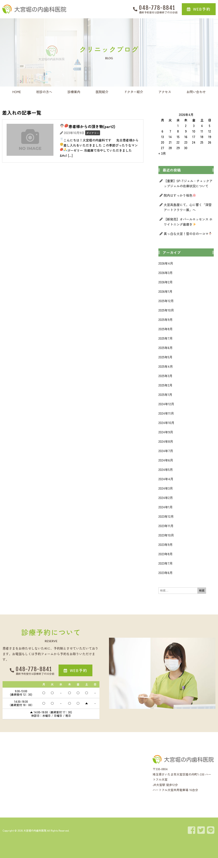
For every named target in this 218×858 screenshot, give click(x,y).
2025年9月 (165, 319)
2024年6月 (165, 460)
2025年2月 (165, 385)
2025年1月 (165, 394)
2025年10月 (166, 310)
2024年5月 (165, 469)
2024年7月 (165, 450)
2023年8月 (165, 554)
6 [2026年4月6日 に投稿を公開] (162, 131)
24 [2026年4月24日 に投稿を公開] (193, 142)
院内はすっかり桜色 (180, 195)
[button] (199, 9)
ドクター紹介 (133, 91)
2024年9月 (165, 432)
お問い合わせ (196, 91)
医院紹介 (102, 91)
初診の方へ (44, 91)
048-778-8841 (157, 7)
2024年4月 (165, 479)
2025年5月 (165, 357)
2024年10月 (166, 422)
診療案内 (73, 91)
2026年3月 (165, 272)
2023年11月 (166, 525)
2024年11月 (166, 413)
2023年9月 (165, 544)
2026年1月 (165, 291)
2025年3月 (165, 375)
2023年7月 (165, 563)
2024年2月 (165, 497)
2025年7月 (165, 338)
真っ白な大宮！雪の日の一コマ (188, 233)
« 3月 (162, 153)
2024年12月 (166, 404)
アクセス (164, 91)
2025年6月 (165, 347)
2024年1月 (165, 507)
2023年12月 (166, 516)
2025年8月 (165, 329)
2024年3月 (165, 488)
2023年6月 (165, 572)
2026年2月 (165, 282)
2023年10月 (166, 535)
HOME (16, 91)
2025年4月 (165, 366)
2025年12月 (166, 300)
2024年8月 (165, 441)
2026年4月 (165, 263)
